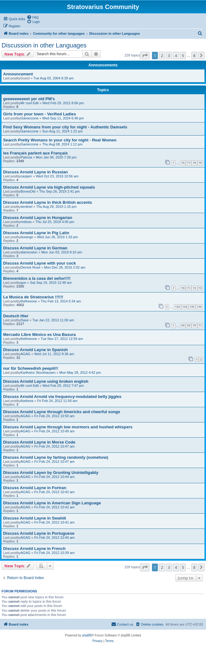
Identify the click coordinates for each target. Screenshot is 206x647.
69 (188, 325)
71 (188, 288)
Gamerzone (29, 118)
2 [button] (162, 55)
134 (184, 307)
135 (192, 307)
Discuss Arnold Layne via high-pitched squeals (49, 187)
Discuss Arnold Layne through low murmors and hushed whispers (67, 427)
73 (200, 288)
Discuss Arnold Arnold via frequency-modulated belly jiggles (62, 396)
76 (183, 163)
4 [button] (176, 55)
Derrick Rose (30, 267)
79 (200, 163)
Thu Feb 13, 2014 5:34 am (61, 301)
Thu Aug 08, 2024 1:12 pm (62, 144)
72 (194, 288)
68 (183, 325)
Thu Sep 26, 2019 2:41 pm (59, 191)
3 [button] (169, 55)
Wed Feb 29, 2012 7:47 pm (63, 385)
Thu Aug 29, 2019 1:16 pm (56, 206)
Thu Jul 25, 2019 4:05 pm (54, 222)
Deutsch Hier (15, 316)
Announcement (18, 74)
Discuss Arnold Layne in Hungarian (37, 217)
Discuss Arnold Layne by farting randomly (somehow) (55, 457)
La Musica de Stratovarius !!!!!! (33, 297)
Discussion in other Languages (44, 45)
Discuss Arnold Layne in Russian (35, 172)
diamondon (29, 252)
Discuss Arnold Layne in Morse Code (39, 442)
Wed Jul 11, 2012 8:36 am (54, 354)
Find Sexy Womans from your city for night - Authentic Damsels (65, 127)
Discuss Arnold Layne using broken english (45, 381)
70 (183, 288)
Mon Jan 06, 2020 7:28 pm (56, 157)
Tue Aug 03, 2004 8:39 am (54, 78)
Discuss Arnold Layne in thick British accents (47, 202)
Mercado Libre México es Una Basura (39, 334)
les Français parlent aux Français (35, 153)
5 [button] (183, 55)
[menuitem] (33, 17)
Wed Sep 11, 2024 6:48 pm (63, 118)
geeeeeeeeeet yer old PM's (29, 98)
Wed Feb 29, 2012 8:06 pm (63, 103)
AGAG (25, 354)
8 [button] (194, 55)
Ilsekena (27, 401)
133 (177, 307)
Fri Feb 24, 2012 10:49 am (54, 431)
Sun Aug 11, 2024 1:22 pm (62, 131)
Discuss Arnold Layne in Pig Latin (36, 232)
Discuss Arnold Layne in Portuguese (39, 533)
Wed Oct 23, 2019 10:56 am (57, 176)
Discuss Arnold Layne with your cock (39, 263)
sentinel (26, 206)
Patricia (26, 157)
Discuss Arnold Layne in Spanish (35, 349)
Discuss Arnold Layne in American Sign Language (52, 503)
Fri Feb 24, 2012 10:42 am (54, 492)
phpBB (87, 635)
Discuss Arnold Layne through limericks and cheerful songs (61, 411)
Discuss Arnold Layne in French (34, 548)
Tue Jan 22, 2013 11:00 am (53, 320)
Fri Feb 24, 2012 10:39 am (54, 553)
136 (199, 307)
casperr (26, 176)
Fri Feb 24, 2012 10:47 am (54, 446)
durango (27, 237)
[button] (144, 55)
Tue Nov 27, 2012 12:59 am (62, 339)
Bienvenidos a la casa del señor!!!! (37, 278)
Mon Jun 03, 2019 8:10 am (61, 252)
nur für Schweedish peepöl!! (30, 368)
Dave (25, 320)
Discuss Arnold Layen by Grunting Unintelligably (50, 472)
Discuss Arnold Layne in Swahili (34, 518)
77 (188, 163)
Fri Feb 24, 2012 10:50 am (54, 416)
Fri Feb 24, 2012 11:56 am (57, 401)
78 (194, 163)
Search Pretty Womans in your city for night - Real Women (60, 140)
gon (23, 282)
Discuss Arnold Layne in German (35, 248)
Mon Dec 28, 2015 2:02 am (64, 267)
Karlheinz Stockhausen (38, 372)
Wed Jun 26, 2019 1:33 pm (57, 237)
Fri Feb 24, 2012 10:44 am (54, 477)
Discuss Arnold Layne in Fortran (34, 487)
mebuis (26, 222)
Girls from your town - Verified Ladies (39, 114)
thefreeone (29, 301)
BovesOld (28, 191)
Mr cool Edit (30, 103)
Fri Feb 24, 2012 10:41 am (54, 522)
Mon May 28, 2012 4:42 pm (80, 372)
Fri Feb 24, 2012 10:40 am (54, 537)
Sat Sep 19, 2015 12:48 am (51, 282)
